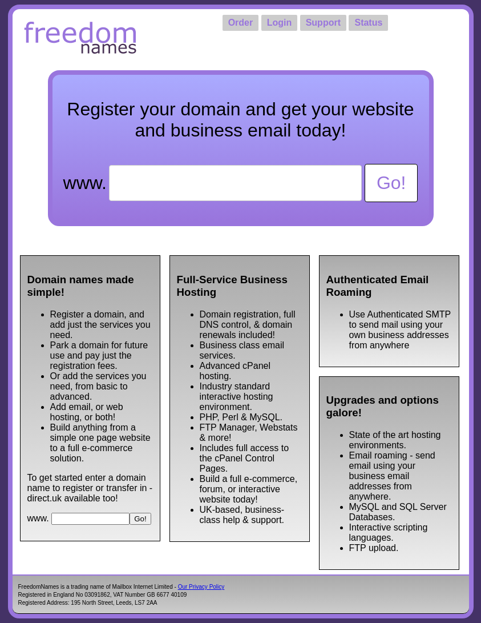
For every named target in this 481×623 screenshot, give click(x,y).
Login (279, 22)
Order (240, 22)
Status (368, 22)
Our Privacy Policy (201, 587)
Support (323, 22)
